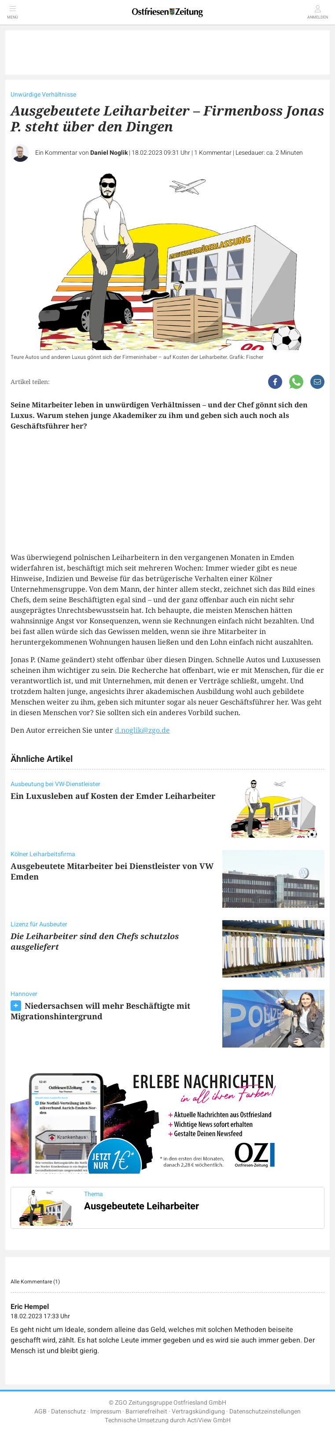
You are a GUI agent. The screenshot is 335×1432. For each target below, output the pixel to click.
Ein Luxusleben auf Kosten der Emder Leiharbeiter (113, 796)
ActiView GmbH (209, 1420)
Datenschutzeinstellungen (265, 1411)
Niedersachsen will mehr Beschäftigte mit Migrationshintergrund (100, 1011)
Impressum (105, 1411)
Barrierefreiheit (146, 1411)
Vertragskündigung (198, 1411)
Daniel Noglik (109, 152)
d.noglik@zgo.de (142, 730)
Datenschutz (68, 1411)
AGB (40, 1411)
